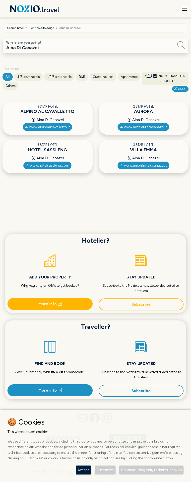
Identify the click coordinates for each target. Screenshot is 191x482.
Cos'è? (180, 89)
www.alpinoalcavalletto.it (47, 127)
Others (10, 86)
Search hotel (15, 28)
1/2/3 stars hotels (59, 77)
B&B (82, 77)
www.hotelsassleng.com (47, 165)
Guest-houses (103, 77)
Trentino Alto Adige (41, 28)
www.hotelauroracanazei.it (143, 127)
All (7, 77)
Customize (105, 470)
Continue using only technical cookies (151, 470)
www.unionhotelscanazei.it (143, 165)
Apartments (129, 77)
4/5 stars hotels (28, 77)
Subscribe (141, 304)
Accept (83, 470)
